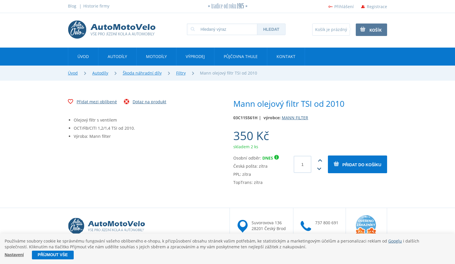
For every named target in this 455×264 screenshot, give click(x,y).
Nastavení (14, 255)
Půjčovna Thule (241, 56)
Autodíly (117, 56)
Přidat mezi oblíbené (92, 102)
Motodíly (156, 56)
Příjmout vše (53, 255)
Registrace (377, 6)
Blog (72, 6)
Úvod (83, 56)
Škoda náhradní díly (142, 73)
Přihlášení (344, 6)
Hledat (271, 29)
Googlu (395, 241)
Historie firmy (96, 6)
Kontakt (286, 56)
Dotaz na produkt (145, 102)
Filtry (181, 73)
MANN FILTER (295, 117)
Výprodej (195, 56)
